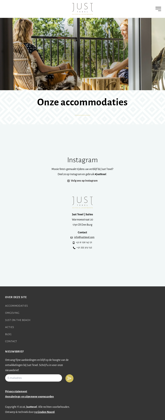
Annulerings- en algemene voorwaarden (29, 396)
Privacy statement (16, 391)
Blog (8, 334)
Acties (9, 327)
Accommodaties (16, 305)
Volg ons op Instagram (84, 180)
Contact (11, 341)
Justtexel (31, 407)
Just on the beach (17, 320)
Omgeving (12, 313)
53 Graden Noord (44, 412)
